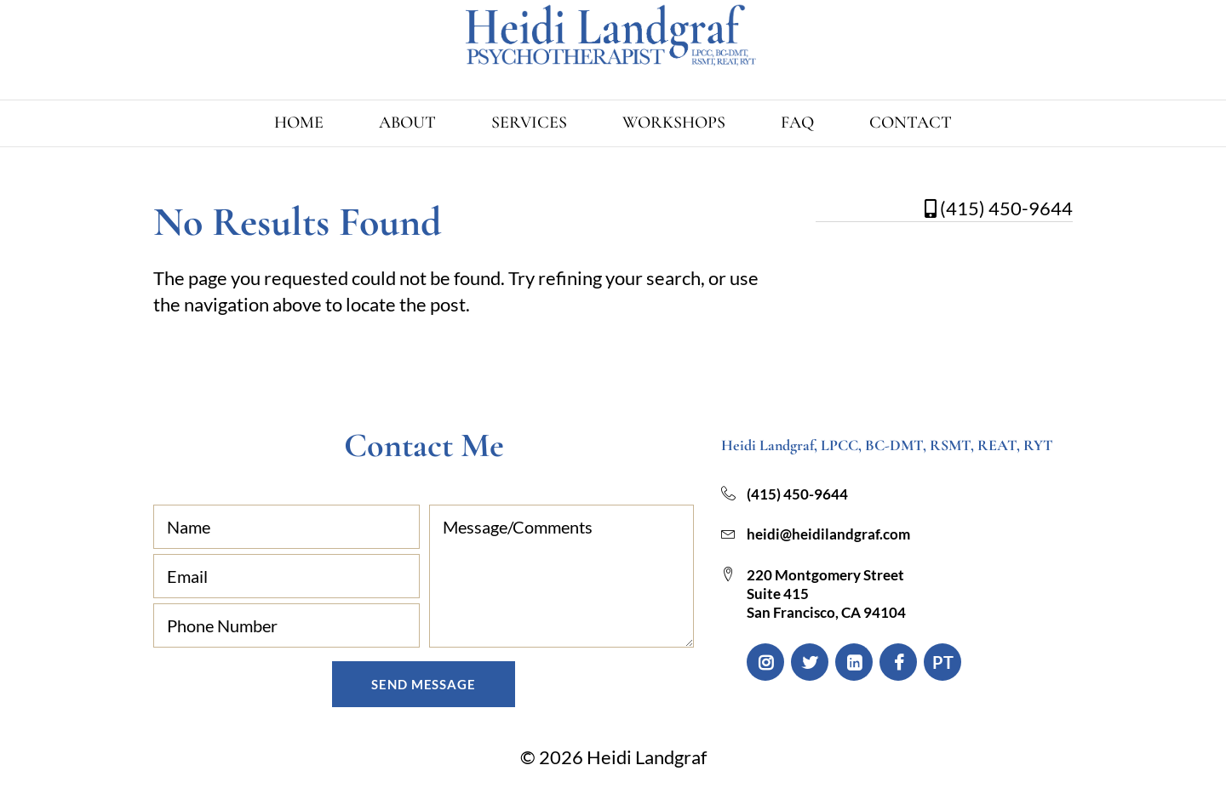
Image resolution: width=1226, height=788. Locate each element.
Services (529, 122)
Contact (910, 122)
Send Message (423, 684)
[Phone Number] (286, 625)
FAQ (797, 122)
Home (299, 122)
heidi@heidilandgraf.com (828, 534)
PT (943, 662)
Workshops (673, 122)
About (407, 122)
